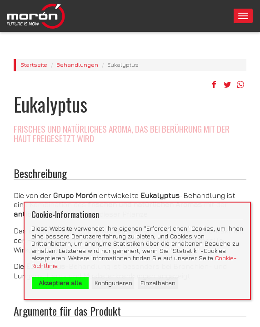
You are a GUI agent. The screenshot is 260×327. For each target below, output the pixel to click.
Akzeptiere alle (60, 283)
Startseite (33, 64)
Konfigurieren (113, 283)
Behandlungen (77, 64)
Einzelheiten (157, 283)
